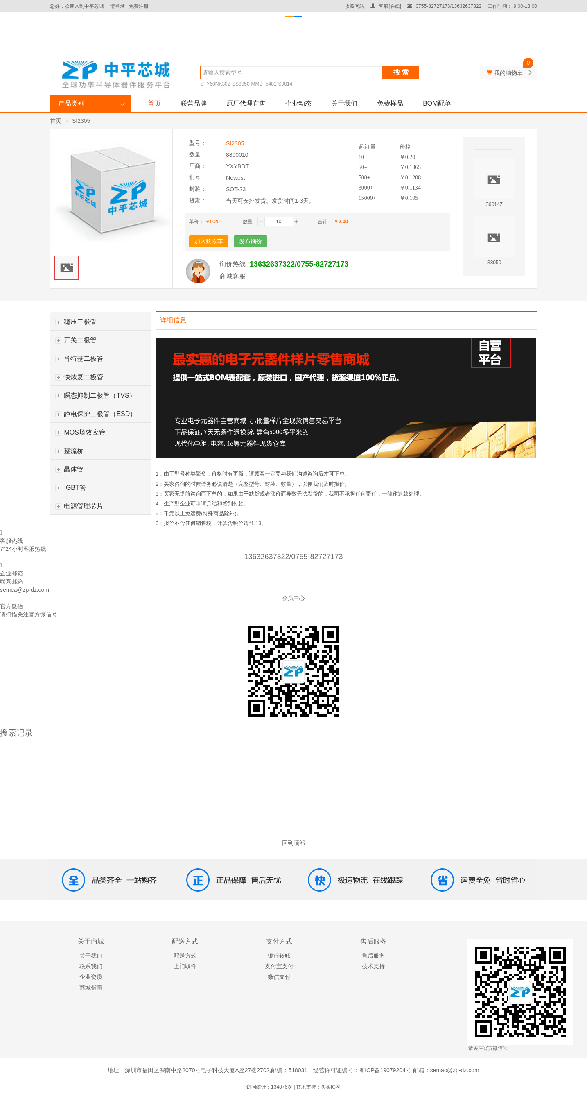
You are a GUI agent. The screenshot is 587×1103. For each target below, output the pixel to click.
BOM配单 (437, 103)
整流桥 (69, 450)
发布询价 (250, 241)
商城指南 (90, 987)
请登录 (117, 6)
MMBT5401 (264, 84)
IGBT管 (70, 487)
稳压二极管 (76, 321)
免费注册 (139, 6)
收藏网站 (354, 6)
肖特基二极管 (79, 358)
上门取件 (185, 966)
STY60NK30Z (215, 84)
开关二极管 (76, 340)
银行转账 (279, 955)
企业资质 (90, 977)
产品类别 (71, 103)
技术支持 (373, 966)
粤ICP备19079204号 (385, 1070)
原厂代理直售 (246, 103)
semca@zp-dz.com (24, 590)
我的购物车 (508, 73)
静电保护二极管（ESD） (95, 413)
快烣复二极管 (79, 377)
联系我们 (90, 966)
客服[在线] (385, 6)
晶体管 (69, 469)
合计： (325, 221)
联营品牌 (194, 103)
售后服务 (373, 955)
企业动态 (298, 103)
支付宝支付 (279, 966)
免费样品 (390, 103)
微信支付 (279, 977)
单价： (196, 221)
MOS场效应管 (80, 432)
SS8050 (241, 84)
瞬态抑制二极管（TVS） (95, 395)
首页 (154, 103)
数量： (250, 221)
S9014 (285, 84)
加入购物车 (208, 241)
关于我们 (344, 103)
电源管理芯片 (79, 506)
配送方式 (185, 955)
